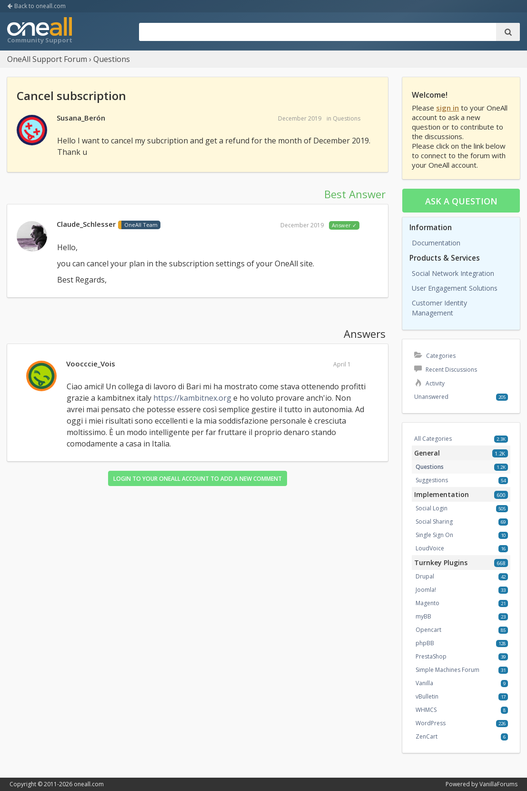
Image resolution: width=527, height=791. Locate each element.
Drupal (425, 576)
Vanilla (424, 683)
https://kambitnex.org (192, 398)
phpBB (425, 643)
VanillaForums (498, 784)
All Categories (433, 439)
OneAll (39, 31)
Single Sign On (434, 535)
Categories (435, 356)
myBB (423, 616)
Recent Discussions (445, 369)
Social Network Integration (453, 273)
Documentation (436, 242)
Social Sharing (434, 521)
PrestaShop (431, 656)
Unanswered (431, 397)
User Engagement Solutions (454, 288)
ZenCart (427, 736)
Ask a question (461, 201)
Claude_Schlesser (86, 224)
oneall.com (89, 784)
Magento (427, 603)
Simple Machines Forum (447, 670)
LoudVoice (430, 548)
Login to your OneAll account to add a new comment (197, 479)
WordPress (431, 723)
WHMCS (426, 710)
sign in (447, 107)
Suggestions (432, 480)
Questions (346, 118)
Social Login (431, 508)
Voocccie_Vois (90, 363)
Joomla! (426, 590)
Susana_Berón (81, 117)
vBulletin (427, 696)
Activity (429, 383)
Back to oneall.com (36, 6)
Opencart (428, 630)
